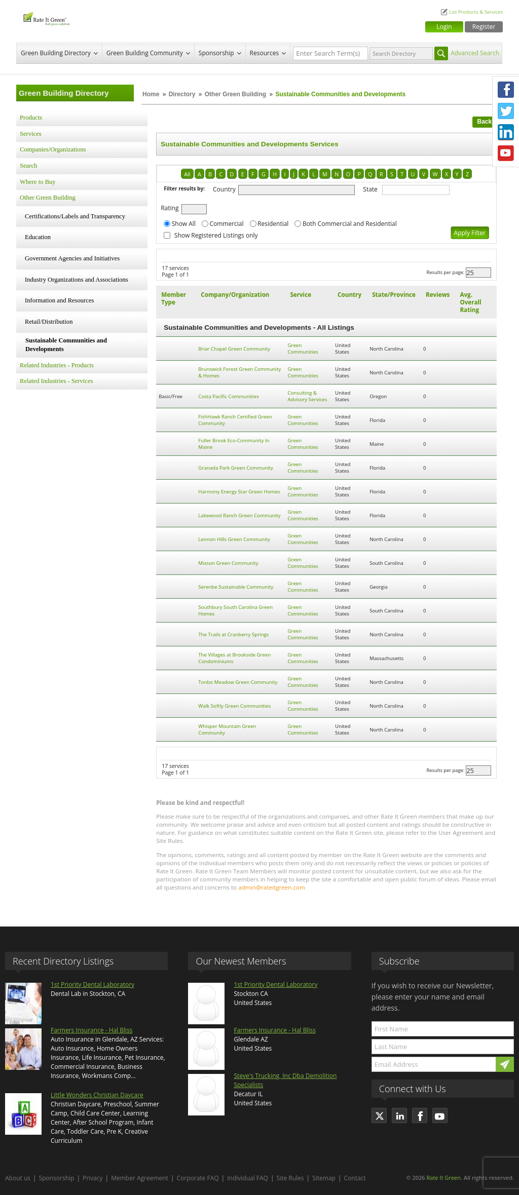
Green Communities (302, 348)
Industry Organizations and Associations (76, 279)
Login (444, 26)
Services (31, 133)
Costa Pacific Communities (228, 396)
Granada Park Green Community (235, 468)
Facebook (506, 90)
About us (17, 1178)
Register (483, 26)
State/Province (394, 294)
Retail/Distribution (48, 321)
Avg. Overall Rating (470, 302)
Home (150, 94)
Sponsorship (216, 53)
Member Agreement (139, 1178)
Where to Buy (38, 181)
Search (28, 165)
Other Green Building (235, 94)
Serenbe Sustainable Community (235, 587)
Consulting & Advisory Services (307, 396)
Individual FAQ (247, 1178)
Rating (169, 208)
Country (224, 189)
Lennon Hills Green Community (234, 539)
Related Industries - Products (57, 365)
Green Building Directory (56, 53)
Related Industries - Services (56, 380)
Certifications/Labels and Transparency (75, 216)
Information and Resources (59, 300)
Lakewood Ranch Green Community (239, 515)
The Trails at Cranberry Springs (233, 634)
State (370, 189)
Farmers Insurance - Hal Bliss (92, 1030)
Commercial (226, 223)
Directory (182, 94)
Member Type (173, 298)
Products (31, 117)
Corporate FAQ (198, 1178)
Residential (272, 223)
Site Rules (290, 1178)
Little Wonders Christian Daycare (97, 1095)
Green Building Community (144, 53)
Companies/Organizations (53, 149)
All (187, 174)
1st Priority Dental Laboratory (92, 984)
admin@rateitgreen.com (271, 887)
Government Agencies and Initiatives (72, 258)
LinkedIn (506, 132)
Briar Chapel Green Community (234, 348)
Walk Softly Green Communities (234, 706)
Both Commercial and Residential (350, 223)
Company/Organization (235, 294)
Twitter (506, 111)
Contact (355, 1178)
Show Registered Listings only (216, 235)
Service (300, 294)
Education (38, 237)
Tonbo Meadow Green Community (237, 682)
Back (484, 121)
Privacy (93, 1178)
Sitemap (324, 1178)
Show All (184, 223)
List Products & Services (476, 12)
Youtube (506, 153)
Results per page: (446, 272)
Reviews (438, 294)
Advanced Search (475, 53)
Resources (264, 53)
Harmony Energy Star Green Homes (239, 491)
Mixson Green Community (228, 563)
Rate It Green (443, 1177)
